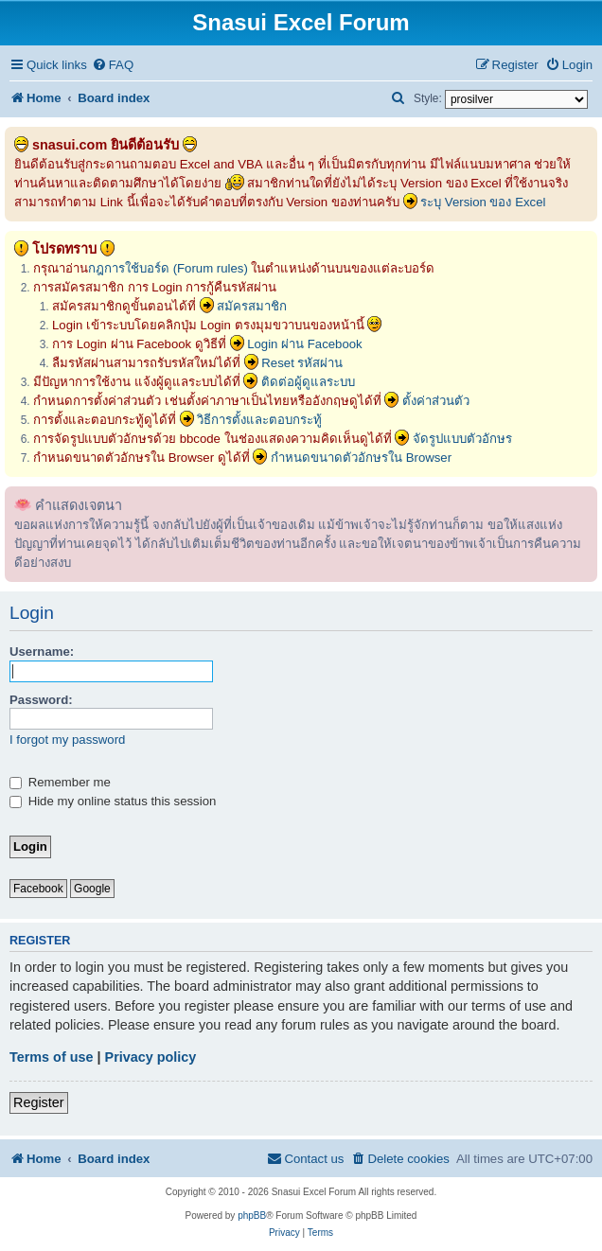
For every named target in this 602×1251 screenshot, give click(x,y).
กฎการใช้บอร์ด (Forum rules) (168, 268)
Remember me (60, 782)
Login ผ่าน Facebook (305, 344)
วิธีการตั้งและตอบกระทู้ (259, 420)
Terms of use (51, 1057)
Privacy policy (151, 1057)
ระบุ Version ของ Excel (482, 202)
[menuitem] (112, 65)
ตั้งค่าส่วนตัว (435, 401)
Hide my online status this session (112, 801)
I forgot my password (67, 739)
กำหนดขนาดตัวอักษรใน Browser (361, 457)
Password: (41, 700)
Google (92, 888)
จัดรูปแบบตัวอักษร (462, 439)
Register (38, 1102)
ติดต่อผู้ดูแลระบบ (308, 382)
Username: (41, 651)
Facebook (38, 888)
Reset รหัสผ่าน (302, 363)
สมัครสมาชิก (252, 306)
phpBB (252, 1215)
